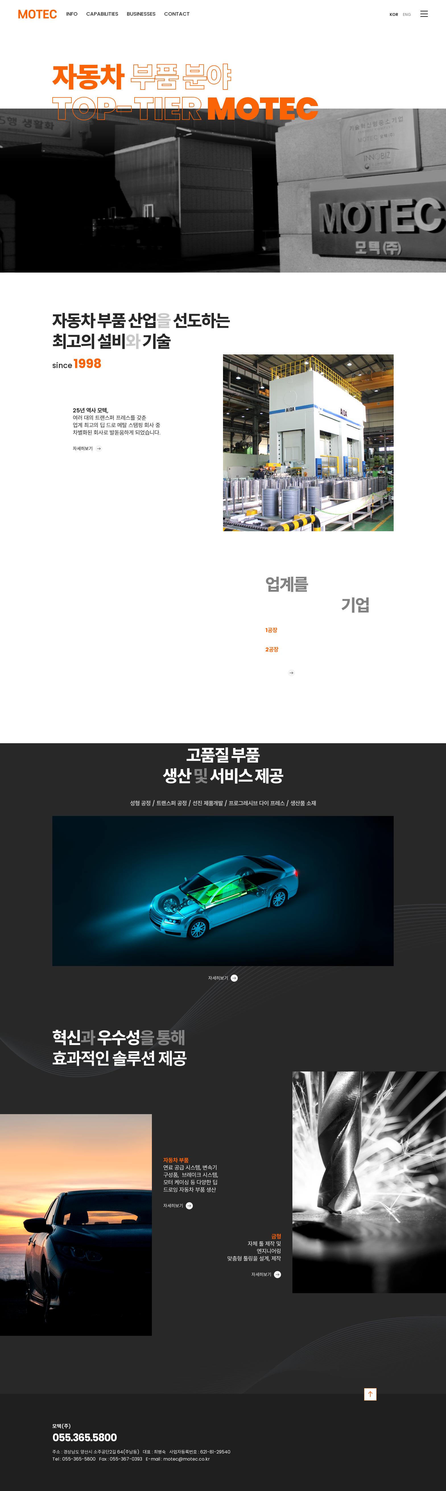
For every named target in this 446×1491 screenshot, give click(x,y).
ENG (407, 14)
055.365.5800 (84, 1437)
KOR (394, 14)
